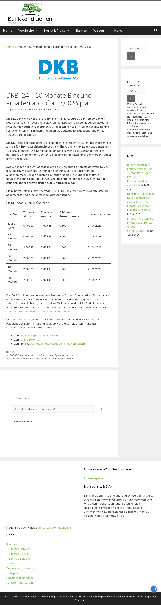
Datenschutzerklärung (20, 568)
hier (121, 515)
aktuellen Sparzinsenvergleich (39, 335)
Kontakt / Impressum (19, 582)
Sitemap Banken (19, 549)
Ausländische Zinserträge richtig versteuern (57, 343)
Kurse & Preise (58, 30)
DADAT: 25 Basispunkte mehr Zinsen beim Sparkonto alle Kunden (44, 355)
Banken (81, 30)
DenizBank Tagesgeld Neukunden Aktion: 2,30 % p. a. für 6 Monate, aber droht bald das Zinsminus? (140, 202)
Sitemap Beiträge (20, 558)
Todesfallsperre (93, 478)
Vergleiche (29, 30)
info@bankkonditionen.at (55, 527)
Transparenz (14, 573)
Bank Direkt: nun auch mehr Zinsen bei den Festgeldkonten (41, 358)
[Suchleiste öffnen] (156, 30)
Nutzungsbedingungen (20, 578)
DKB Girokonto (29, 339)
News (118, 30)
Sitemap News (18, 563)
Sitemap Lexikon (19, 554)
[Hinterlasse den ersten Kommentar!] (53, 409)
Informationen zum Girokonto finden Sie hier (45, 311)
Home (7, 30)
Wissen (102, 30)
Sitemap (11, 544)
